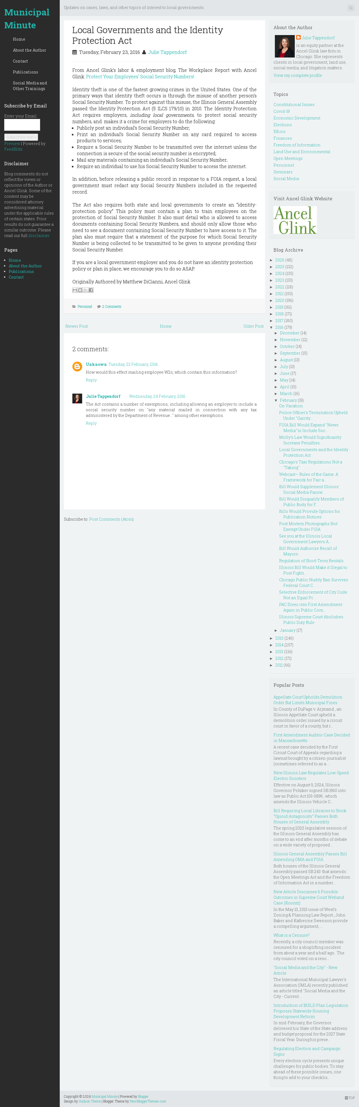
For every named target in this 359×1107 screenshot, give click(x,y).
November (290, 339)
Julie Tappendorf (167, 52)
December (290, 333)
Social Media (286, 178)
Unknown (96, 364)
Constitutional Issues (294, 104)
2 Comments (111, 306)
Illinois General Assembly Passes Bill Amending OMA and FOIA (310, 856)
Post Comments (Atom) (111, 519)
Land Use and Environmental (301, 151)
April (284, 386)
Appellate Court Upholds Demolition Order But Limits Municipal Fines (307, 699)
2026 (279, 260)
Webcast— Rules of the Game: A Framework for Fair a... (308, 477)
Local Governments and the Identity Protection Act (147, 35)
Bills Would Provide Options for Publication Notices (309, 514)
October (287, 346)
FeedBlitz (13, 149)
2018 (279, 313)
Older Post (253, 326)
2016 (279, 327)
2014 (279, 644)
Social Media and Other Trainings (30, 85)
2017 (279, 320)
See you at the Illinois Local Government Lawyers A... (305, 538)
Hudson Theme (90, 1101)
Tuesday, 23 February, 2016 (133, 364)
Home (19, 39)
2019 (279, 307)
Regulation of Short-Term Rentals (311, 560)
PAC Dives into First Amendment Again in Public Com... (310, 607)
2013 (279, 651)
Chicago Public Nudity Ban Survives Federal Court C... (313, 582)
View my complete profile (297, 75)
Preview (12, 143)
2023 (279, 280)
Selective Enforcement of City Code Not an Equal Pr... (313, 594)
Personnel (85, 306)
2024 (279, 273)
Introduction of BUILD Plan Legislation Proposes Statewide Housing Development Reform (310, 1011)
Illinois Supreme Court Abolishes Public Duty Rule (311, 619)
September (290, 353)
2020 (279, 300)
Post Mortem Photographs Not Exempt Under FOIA (308, 526)
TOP (350, 1097)
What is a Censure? (291, 935)
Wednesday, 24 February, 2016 (157, 396)
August (286, 359)
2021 (279, 293)
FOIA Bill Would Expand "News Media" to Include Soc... (309, 427)
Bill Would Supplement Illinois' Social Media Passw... (309, 489)
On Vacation (291, 405)
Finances (282, 138)
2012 (279, 658)
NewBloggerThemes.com (148, 1101)
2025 (279, 266)
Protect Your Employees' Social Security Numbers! (140, 76)
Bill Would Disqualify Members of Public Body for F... (311, 501)
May (284, 380)
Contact (20, 61)
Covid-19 (281, 111)
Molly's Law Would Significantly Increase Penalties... (310, 440)
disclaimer (39, 235)
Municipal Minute (27, 18)
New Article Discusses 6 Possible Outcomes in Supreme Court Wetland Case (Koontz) (308, 897)
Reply (91, 380)
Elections (282, 124)
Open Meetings (288, 158)
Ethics (279, 131)
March (286, 393)
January (288, 630)
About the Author (29, 50)
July (284, 366)
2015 (279, 638)
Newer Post (76, 326)
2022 (279, 287)
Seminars (283, 171)
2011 (279, 665)
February (288, 400)
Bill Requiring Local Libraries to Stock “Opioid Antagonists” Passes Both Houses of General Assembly (309, 816)
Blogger (143, 1096)
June (284, 373)
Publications (25, 72)
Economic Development (296, 118)
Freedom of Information (297, 145)
